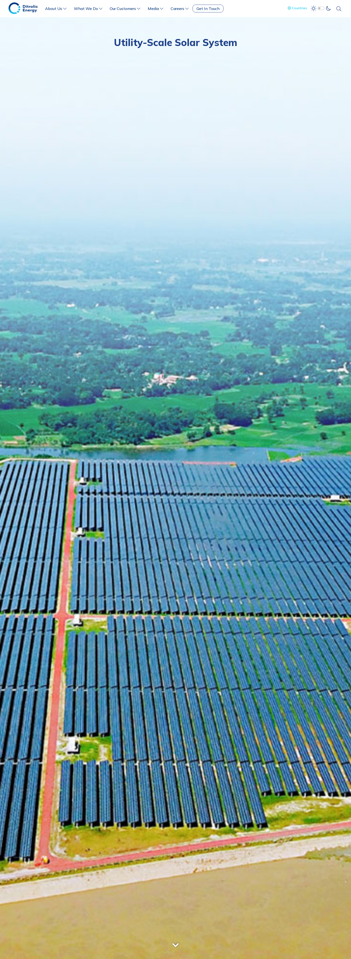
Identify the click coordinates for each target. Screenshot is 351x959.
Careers (180, 8)
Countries (297, 8)
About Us (56, 8)
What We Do (88, 8)
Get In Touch (208, 8)
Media (155, 8)
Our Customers (125, 8)
